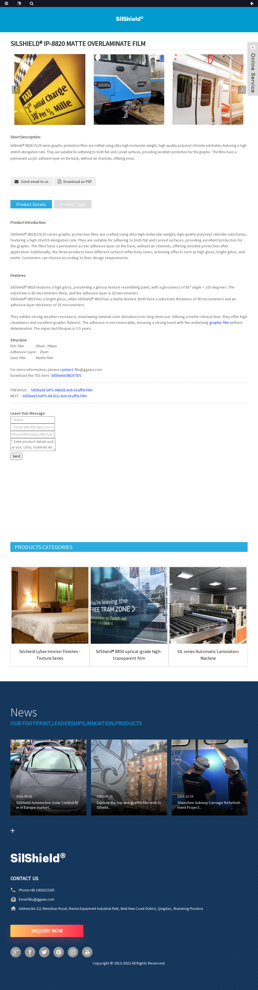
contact (66, 369)
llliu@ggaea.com (41, 899)
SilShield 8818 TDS (66, 375)
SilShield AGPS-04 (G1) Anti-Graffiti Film (54, 395)
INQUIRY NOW (47, 931)
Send (16, 456)
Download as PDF (77, 181)
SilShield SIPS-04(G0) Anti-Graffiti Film (62, 389)
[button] (242, 89)
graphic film (219, 322)
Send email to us (35, 181)
